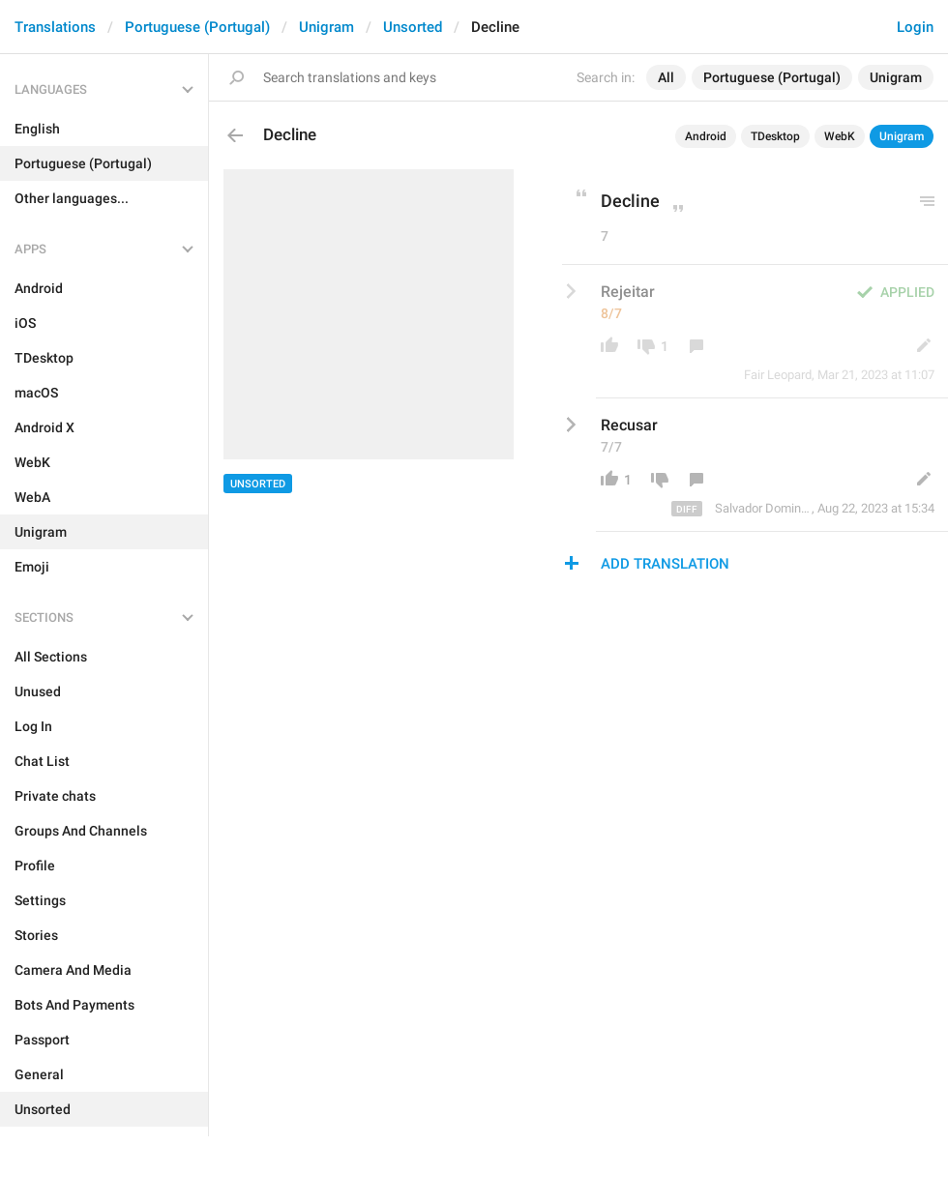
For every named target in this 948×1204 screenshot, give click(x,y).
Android (705, 136)
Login (915, 27)
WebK (839, 136)
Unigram (326, 27)
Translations (55, 27)
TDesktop (775, 136)
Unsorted (412, 27)
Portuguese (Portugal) (197, 27)
